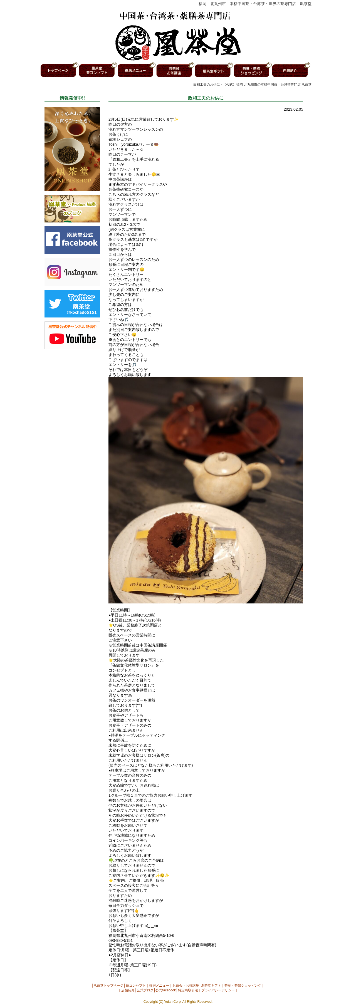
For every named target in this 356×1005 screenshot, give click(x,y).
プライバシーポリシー (218, 990)
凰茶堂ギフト (211, 985)
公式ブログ (145, 990)
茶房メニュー (159, 985)
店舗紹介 (128, 990)
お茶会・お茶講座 (185, 985)
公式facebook (165, 990)
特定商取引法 (188, 990)
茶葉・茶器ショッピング (242, 985)
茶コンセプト (136, 985)
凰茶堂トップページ (108, 985)
